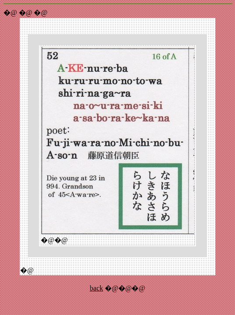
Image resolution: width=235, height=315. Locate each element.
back (96, 288)
